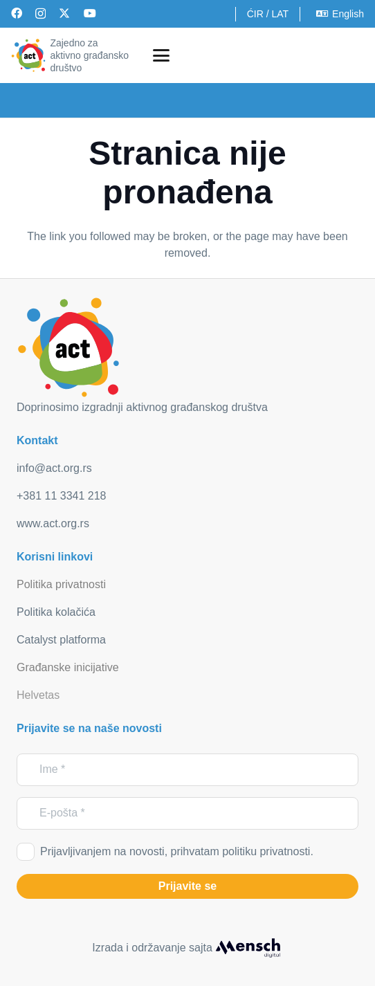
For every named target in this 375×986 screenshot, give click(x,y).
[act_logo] (28, 55)
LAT (280, 13)
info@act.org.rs (54, 468)
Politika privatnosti (61, 584)
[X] (64, 13)
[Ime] (187, 770)
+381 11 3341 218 (61, 496)
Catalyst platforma (61, 640)
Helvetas (38, 695)
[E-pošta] (187, 813)
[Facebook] (16, 13)
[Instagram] (40, 14)
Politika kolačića (56, 612)
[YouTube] (90, 13)
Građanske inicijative (68, 667)
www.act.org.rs (53, 523)
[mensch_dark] (247, 948)
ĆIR (255, 13)
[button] (161, 55)
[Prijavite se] (187, 886)
